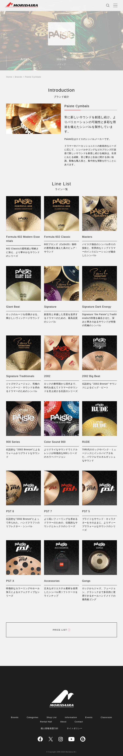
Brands (18, 77)
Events (89, 717)
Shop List (52, 717)
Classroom (106, 717)
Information (71, 717)
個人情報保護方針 (50, 728)
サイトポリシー (74, 728)
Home (9, 77)
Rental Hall (46, 721)
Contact (79, 721)
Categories (32, 717)
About (63, 721)
